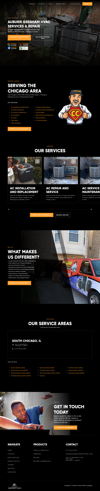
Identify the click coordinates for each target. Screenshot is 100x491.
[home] (14, 4)
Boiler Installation (41, 117)
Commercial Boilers (41, 120)
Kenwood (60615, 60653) (75, 370)
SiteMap (11, 466)
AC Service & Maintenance (18, 112)
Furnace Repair (40, 112)
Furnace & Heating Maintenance (45, 109)
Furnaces (37, 457)
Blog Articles (13, 459)
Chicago (42, 375)
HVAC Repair (14, 120)
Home (10, 452)
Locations (12, 474)
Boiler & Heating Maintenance (44, 115)
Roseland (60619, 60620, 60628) (20, 373)
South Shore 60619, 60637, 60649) (50, 373)
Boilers (36, 460)
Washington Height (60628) (76, 373)
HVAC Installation (16, 123)
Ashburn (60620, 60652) (18, 367)
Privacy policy (14, 463)
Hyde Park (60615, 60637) (47, 370)
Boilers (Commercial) (42, 464)
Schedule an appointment (19, 37)
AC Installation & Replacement (20, 107)
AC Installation (15, 115)
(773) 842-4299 (75, 4)
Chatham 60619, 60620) (75, 367)
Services (11, 470)
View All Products (41, 453)
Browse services (62, 215)
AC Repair (14, 117)
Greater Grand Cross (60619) (19, 370)
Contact (11, 455)
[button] (32, 4)
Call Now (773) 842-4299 (43, 37)
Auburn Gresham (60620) (47, 367)
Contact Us (87, 4)
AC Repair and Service (17, 109)
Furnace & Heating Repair (43, 107)
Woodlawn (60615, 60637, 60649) (21, 375)
